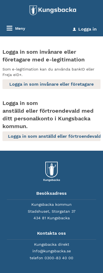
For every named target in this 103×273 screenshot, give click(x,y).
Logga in (85, 29)
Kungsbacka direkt (51, 244)
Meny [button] (20, 28)
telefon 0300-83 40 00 (51, 258)
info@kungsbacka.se (51, 251)
